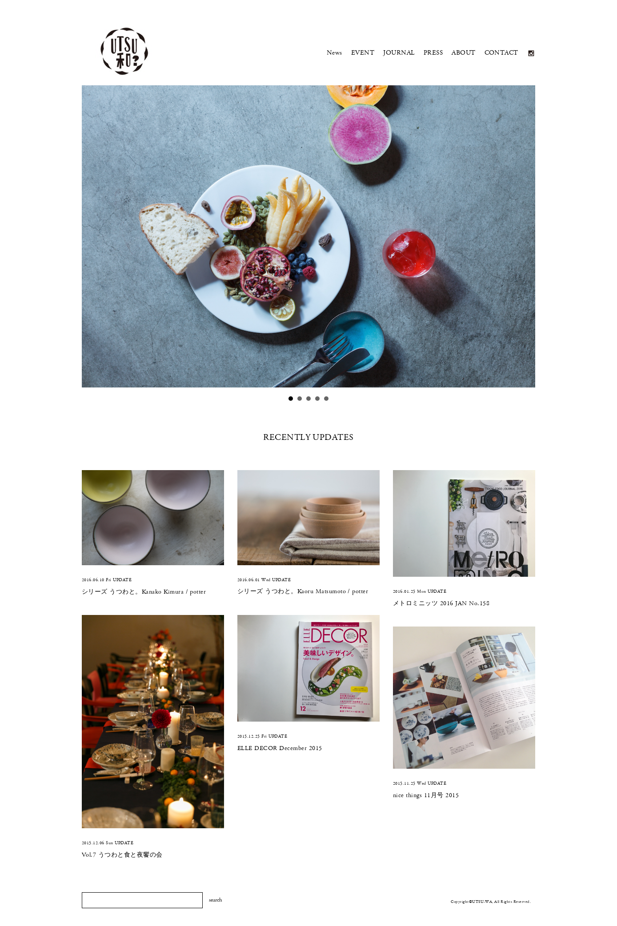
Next (522, 239)
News (334, 52)
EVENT (362, 52)
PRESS (433, 52)
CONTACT (501, 52)
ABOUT (463, 52)
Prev (94, 239)
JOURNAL (398, 52)
